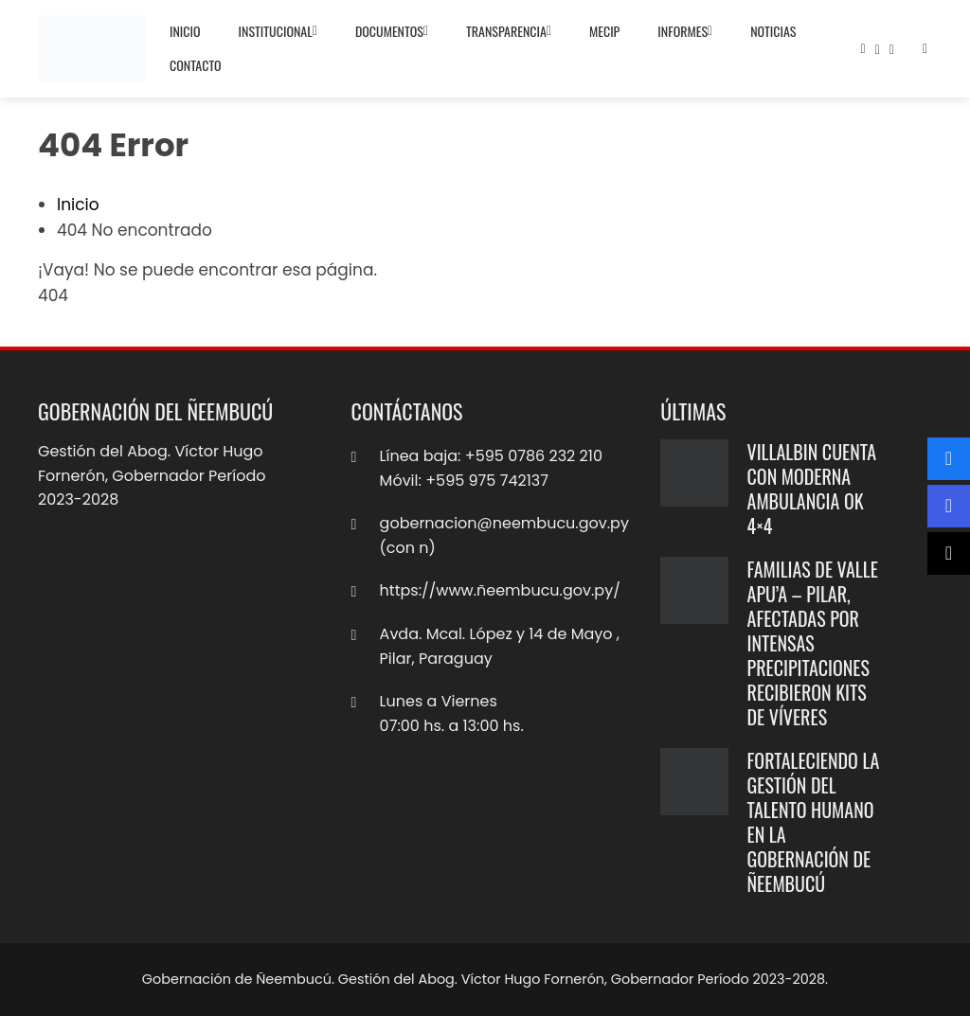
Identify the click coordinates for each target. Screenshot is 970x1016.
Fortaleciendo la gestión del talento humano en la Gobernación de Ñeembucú (813, 822)
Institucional (278, 31)
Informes (684, 31)
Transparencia (508, 31)
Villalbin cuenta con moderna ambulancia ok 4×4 (811, 488)
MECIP (604, 31)
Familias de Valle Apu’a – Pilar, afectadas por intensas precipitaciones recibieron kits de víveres (812, 643)
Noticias (773, 31)
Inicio (185, 31)
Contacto (196, 65)
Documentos (391, 31)
